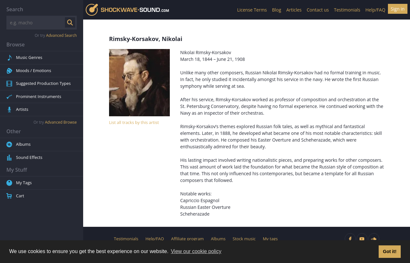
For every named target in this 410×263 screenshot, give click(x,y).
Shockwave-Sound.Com (127, 10)
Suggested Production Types (43, 83)
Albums (23, 144)
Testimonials (347, 10)
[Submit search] (70, 22)
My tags (270, 239)
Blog (276, 10)
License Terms (252, 10)
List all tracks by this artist (134, 122)
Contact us (318, 10)
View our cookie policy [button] (196, 251)
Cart (20, 196)
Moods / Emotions (33, 70)
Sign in (398, 9)
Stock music (244, 239)
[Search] (36, 23)
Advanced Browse (61, 122)
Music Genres (29, 57)
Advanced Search (61, 35)
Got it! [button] (389, 251)
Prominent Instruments (38, 96)
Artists (22, 109)
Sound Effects (29, 157)
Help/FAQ (375, 10)
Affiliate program (187, 239)
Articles (294, 10)
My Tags (24, 182)
